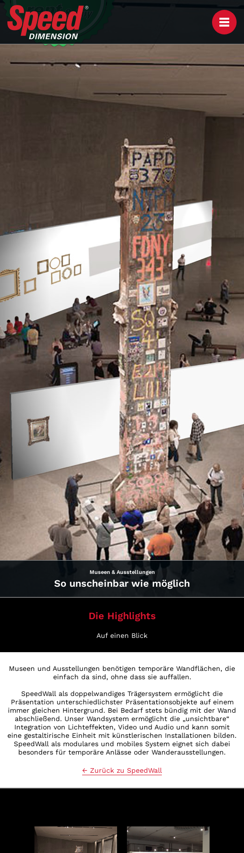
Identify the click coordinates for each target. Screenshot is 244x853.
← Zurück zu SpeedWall (122, 770)
